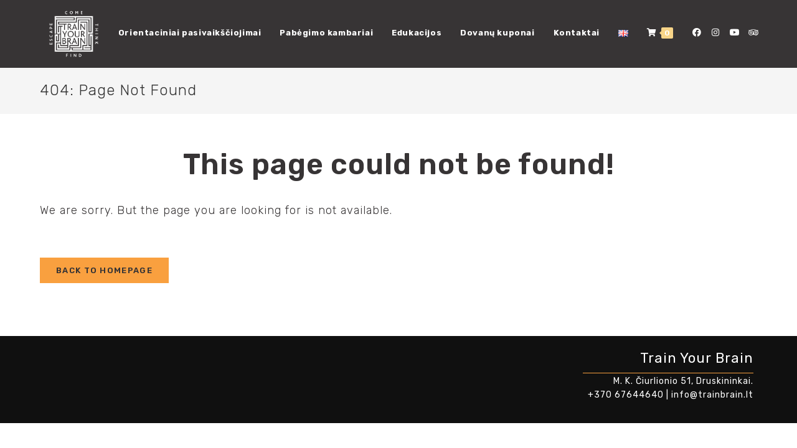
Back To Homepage (104, 270)
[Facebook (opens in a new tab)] (696, 32)
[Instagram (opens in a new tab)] (715, 32)
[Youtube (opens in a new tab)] (734, 32)
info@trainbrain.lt (712, 395)
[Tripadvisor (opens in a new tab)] (752, 32)
